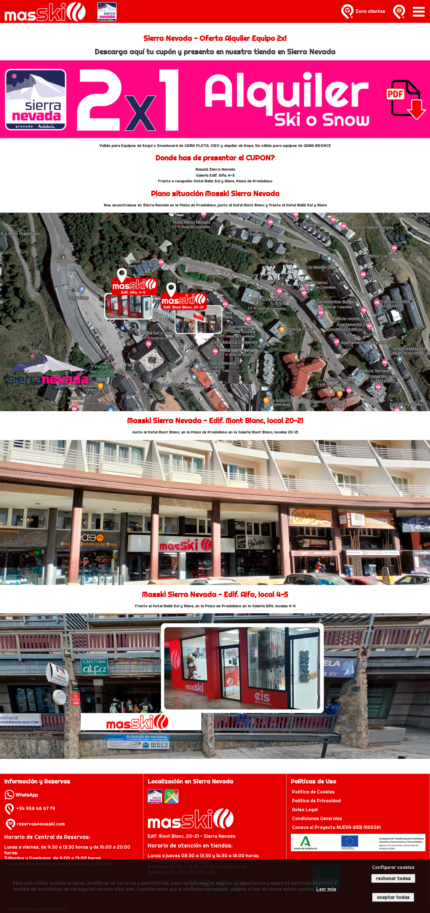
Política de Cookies (314, 792)
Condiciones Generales (317, 818)
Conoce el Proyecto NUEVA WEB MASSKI (336, 827)
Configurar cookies (393, 867)
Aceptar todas (393, 897)
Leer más (326, 889)
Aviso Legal (305, 809)
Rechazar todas (393, 878)
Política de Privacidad (317, 800)
